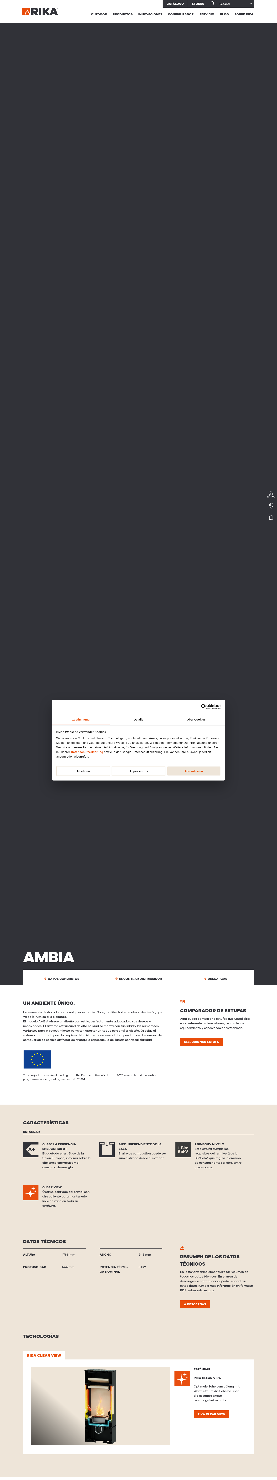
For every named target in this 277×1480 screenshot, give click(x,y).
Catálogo (175, 4)
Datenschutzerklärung (87, 751)
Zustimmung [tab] (81, 719)
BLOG (224, 14)
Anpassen (138, 771)
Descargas (215, 979)
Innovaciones (150, 14)
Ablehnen (83, 771)
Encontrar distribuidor (138, 979)
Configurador (181, 14)
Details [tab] (138, 719)
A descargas (195, 1304)
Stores (198, 4)
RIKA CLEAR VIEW (44, 1355)
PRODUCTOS (123, 14)
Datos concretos (61, 979)
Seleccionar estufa (201, 1042)
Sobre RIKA (243, 14)
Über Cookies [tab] (196, 719)
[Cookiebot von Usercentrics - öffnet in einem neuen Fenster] (204, 707)
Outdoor (99, 14)
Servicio (206, 14)
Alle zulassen (194, 771)
